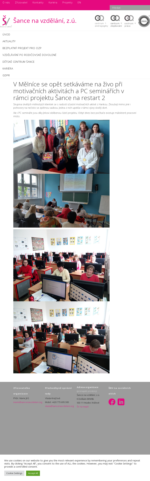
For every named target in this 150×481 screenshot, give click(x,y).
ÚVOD (6, 34)
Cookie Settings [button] (14, 473)
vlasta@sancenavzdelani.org (59, 406)
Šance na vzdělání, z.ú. (38, 21)
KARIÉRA (8, 68)
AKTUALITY (9, 41)
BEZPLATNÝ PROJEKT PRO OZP (22, 48)
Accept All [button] (33, 473)
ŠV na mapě (83, 406)
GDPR (6, 75)
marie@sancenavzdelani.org (27, 402)
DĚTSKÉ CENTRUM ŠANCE (19, 61)
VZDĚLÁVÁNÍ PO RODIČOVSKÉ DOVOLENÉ (29, 55)
